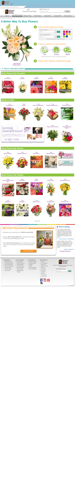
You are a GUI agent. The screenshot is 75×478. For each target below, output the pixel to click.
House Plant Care (20, 266)
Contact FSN (57, 15)
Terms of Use (37, 221)
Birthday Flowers (8, 261)
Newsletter (43, 271)
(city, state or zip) (44, 9)
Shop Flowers (17, 15)
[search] (25, 6)
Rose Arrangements (9, 264)
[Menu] (12, 5)
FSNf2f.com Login (32, 261)
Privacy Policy (44, 274)
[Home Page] (5, 5)
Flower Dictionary (20, 267)
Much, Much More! (33, 268)
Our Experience (44, 263)
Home (7, 15)
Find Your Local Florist (61, 269)
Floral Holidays (20, 268)
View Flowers (9, 18)
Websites (31, 264)
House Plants (7, 270)
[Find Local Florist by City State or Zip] (12, 7)
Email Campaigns (32, 267)
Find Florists (37, 15)
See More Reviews (65, 251)
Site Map (43, 273)
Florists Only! (67, 15)
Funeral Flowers (8, 267)
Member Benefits (32, 263)
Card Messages (20, 264)
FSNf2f (30, 266)
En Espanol (43, 270)
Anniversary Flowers (9, 263)
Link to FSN (43, 268)
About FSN (48, 15)
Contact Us (43, 264)
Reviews (43, 267)
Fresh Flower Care (21, 263)
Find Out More (28, 251)
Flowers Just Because (9, 266)
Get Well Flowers (8, 268)
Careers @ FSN (44, 266)
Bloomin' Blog (27, 15)
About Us (43, 261)
